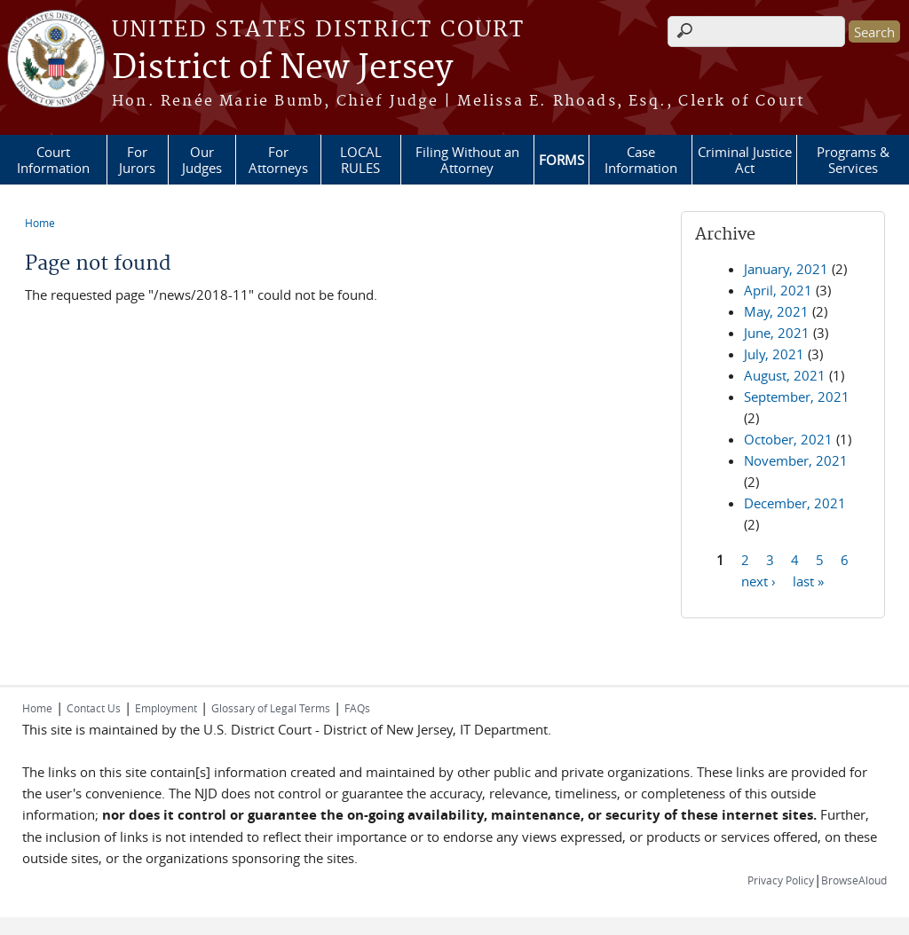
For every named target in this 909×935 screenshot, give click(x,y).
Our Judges (202, 160)
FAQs (357, 708)
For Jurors (137, 160)
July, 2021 (774, 354)
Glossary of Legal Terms (270, 708)
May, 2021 (776, 311)
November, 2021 (796, 460)
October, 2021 (788, 439)
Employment (166, 708)
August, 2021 (785, 375)
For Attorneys (278, 160)
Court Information (53, 160)
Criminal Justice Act (745, 160)
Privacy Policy (780, 880)
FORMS (561, 160)
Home (40, 223)
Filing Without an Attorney (467, 160)
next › (758, 580)
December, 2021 (795, 503)
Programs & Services (853, 160)
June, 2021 (777, 333)
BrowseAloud (854, 880)
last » (808, 580)
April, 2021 (778, 290)
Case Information (641, 160)
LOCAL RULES (361, 160)
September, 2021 (797, 396)
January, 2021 (786, 269)
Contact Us (94, 708)
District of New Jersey (282, 68)
